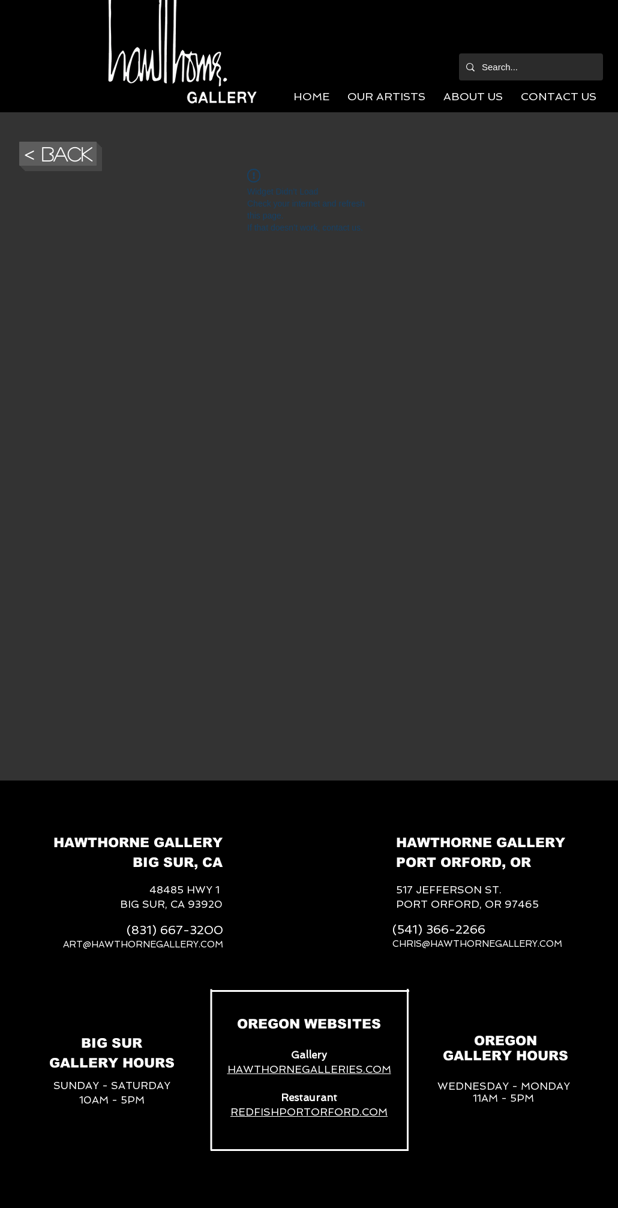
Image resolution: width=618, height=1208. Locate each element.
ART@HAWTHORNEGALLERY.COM (143, 944)
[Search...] (530, 66)
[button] (386, 96)
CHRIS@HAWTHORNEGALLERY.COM (477, 943)
